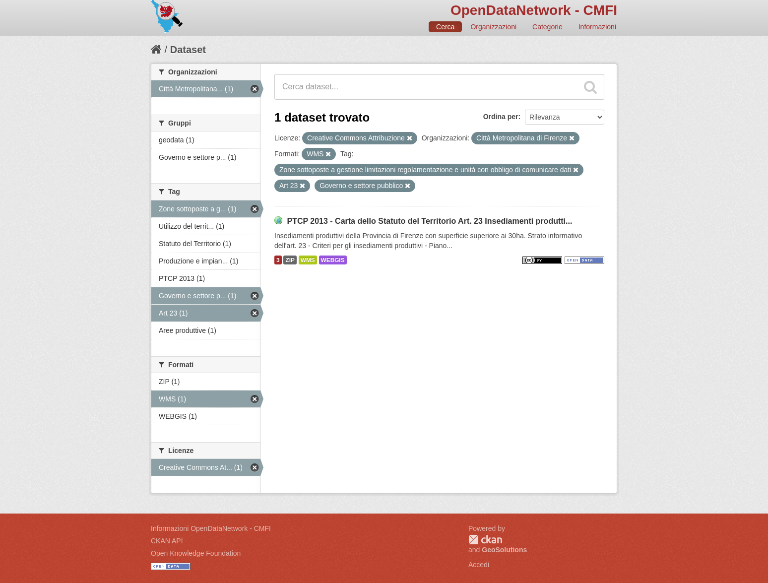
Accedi (478, 565)
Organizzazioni (493, 27)
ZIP (289, 260)
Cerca (445, 27)
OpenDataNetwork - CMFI (533, 10)
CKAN (485, 539)
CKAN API (167, 541)
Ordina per (500, 117)
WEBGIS (333, 260)
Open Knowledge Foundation (196, 553)
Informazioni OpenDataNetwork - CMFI (211, 528)
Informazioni (597, 27)
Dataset (188, 49)
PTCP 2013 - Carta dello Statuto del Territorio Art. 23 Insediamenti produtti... (429, 221)
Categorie (547, 27)
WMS (308, 260)
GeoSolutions (504, 550)
